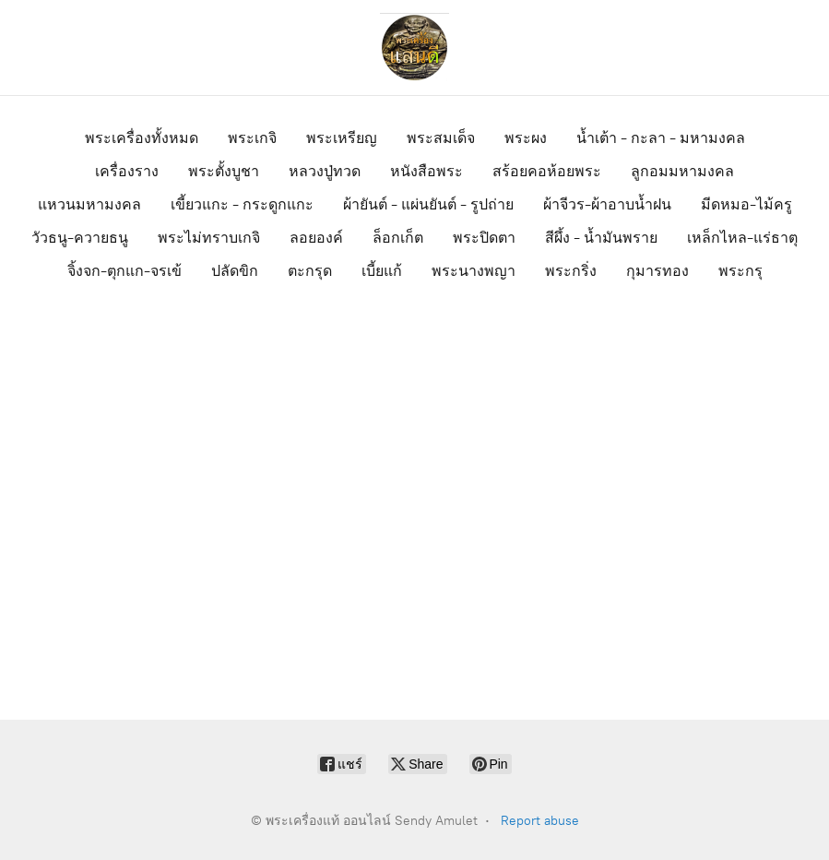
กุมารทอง (657, 271)
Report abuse (540, 821)
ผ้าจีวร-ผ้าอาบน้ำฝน (607, 204)
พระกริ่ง (571, 271)
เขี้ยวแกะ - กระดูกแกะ (242, 204)
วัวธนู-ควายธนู (79, 237)
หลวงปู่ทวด (325, 171)
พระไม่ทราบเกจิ (209, 237)
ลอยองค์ (316, 237)
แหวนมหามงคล (89, 204)
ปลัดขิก (234, 271)
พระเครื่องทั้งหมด (141, 138)
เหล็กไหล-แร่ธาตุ (742, 237)
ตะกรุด (310, 271)
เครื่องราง (127, 171)
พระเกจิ (252, 138)
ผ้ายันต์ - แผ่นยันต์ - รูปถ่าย (428, 204)
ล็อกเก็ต (398, 237)
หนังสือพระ (426, 171)
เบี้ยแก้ (381, 271)
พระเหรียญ (341, 138)
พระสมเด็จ (441, 138)
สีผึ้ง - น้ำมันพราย (601, 237)
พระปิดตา (484, 237)
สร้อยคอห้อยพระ (546, 171)
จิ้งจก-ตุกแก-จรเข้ (124, 271)
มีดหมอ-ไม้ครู (746, 204)
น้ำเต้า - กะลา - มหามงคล (660, 138)
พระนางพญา (473, 271)
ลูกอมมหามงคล (682, 171)
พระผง (525, 138)
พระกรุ (740, 271)
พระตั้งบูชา (223, 171)
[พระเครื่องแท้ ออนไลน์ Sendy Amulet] (415, 47)
